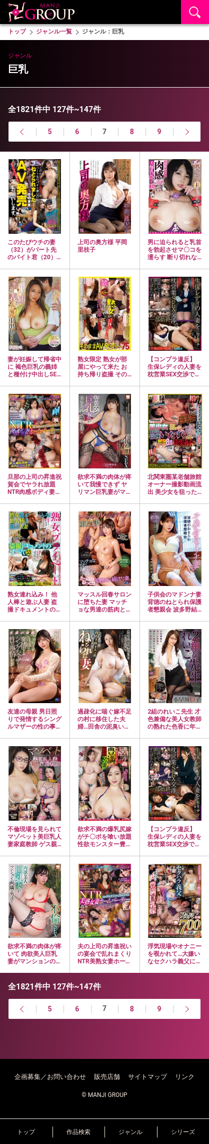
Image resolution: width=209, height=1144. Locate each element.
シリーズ (183, 1131)
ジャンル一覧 (54, 31)
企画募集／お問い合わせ (50, 1076)
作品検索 (78, 1131)
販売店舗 (107, 1076)
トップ (26, 1131)
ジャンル (130, 1131)
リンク (184, 1076)
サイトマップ (147, 1076)
